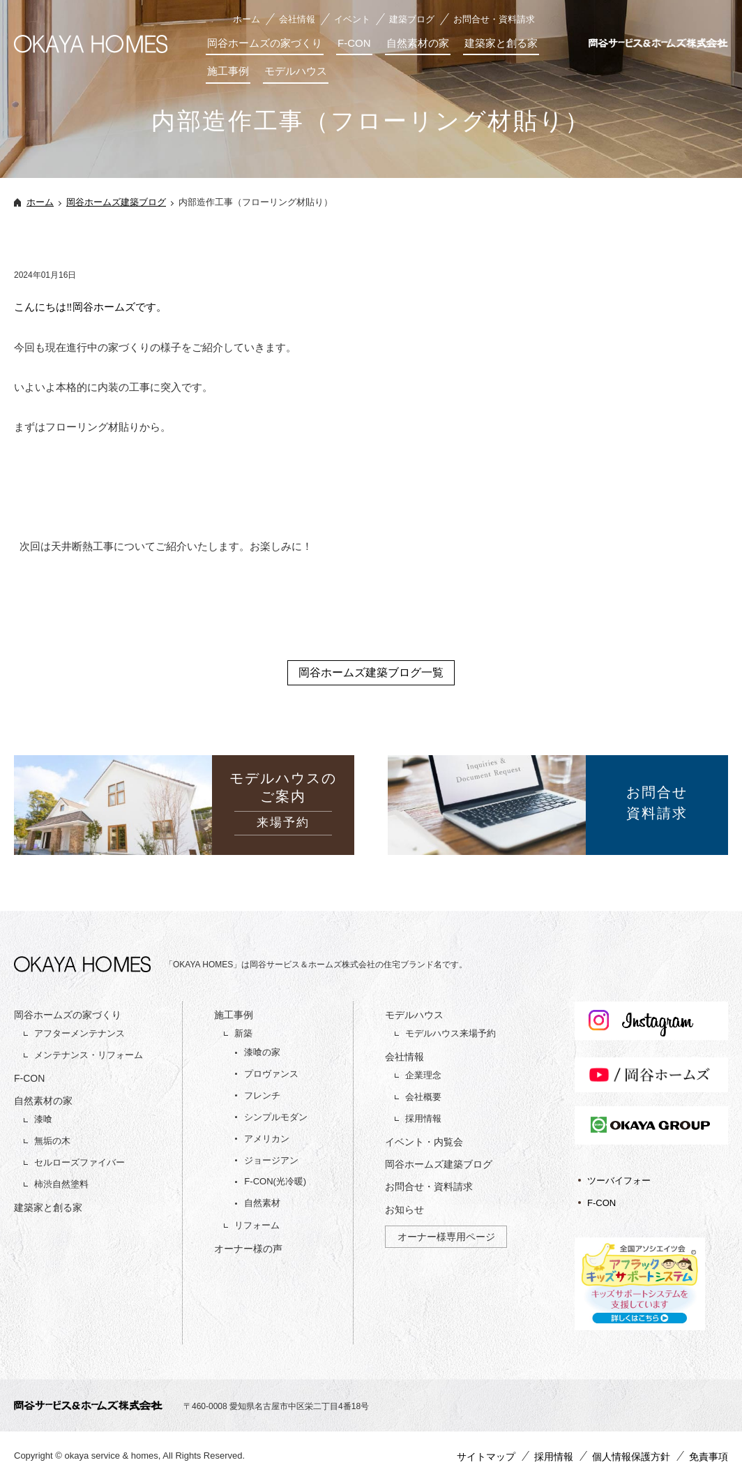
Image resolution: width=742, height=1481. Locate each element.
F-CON (354, 43)
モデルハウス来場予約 (450, 1033)
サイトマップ (486, 1456)
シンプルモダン (276, 1117)
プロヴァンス (271, 1074)
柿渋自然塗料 (61, 1184)
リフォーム (257, 1225)
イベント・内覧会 (424, 1141)
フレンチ (262, 1095)
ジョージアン (271, 1160)
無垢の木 (52, 1141)
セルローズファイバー (79, 1162)
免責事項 (708, 1456)
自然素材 (262, 1203)
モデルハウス (295, 71)
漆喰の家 (262, 1052)
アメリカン (266, 1138)
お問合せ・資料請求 (494, 19)
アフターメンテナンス (79, 1033)
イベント (352, 19)
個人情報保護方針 (631, 1456)
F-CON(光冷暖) (275, 1181)
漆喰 (43, 1119)
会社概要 (423, 1097)
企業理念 (423, 1075)
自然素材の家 (417, 43)
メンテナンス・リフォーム (88, 1055)
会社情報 (297, 19)
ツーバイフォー (619, 1180)
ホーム (246, 19)
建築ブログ (411, 19)
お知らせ (404, 1209)
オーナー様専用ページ (446, 1236)
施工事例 (228, 71)
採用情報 (423, 1118)
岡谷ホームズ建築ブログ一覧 (371, 672)
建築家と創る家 (501, 43)
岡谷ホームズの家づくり (264, 43)
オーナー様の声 (248, 1248)
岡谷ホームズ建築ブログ (116, 202)
